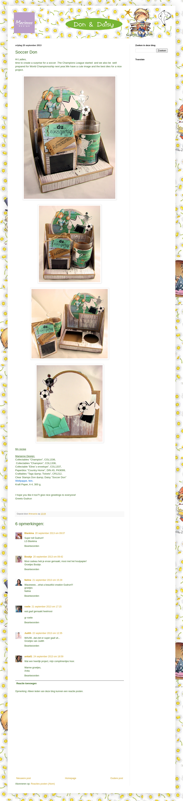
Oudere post (116, 778)
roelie (27, 606)
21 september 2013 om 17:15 (47, 606)
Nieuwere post (23, 778)
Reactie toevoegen (26, 683)
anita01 (28, 656)
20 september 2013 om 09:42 (48, 556)
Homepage (70, 778)
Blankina (29, 533)
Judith (27, 633)
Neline (27, 580)
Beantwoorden (31, 546)
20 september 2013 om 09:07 (50, 533)
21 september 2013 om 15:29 (47, 580)
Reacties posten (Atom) (43, 783)
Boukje (28, 556)
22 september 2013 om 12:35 (47, 633)
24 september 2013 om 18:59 (48, 656)
